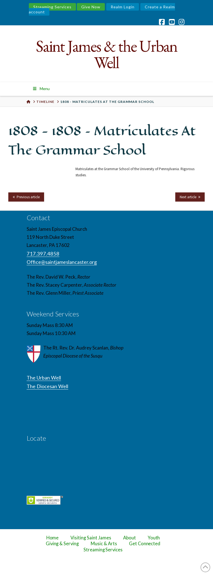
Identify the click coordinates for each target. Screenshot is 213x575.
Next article (188, 197)
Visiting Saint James (90, 538)
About (129, 538)
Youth (154, 538)
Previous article (28, 197)
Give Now (90, 6)
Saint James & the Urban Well (107, 54)
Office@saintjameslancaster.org (62, 262)
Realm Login (123, 6)
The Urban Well (44, 378)
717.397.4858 (43, 254)
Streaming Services (52, 6)
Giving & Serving (62, 543)
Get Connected (145, 543)
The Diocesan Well (47, 386)
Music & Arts (104, 543)
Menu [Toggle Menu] (41, 88)
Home (52, 538)
